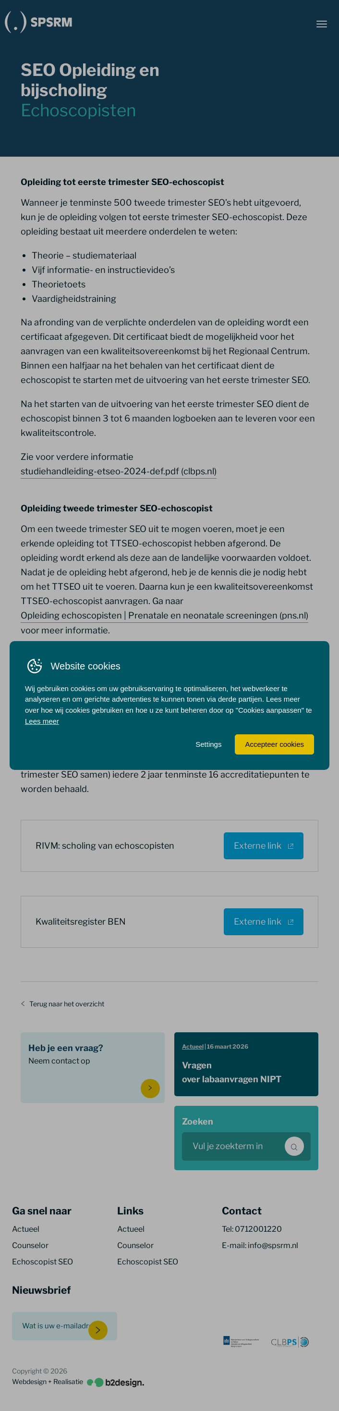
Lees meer (42, 721)
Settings (208, 744)
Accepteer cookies (274, 744)
